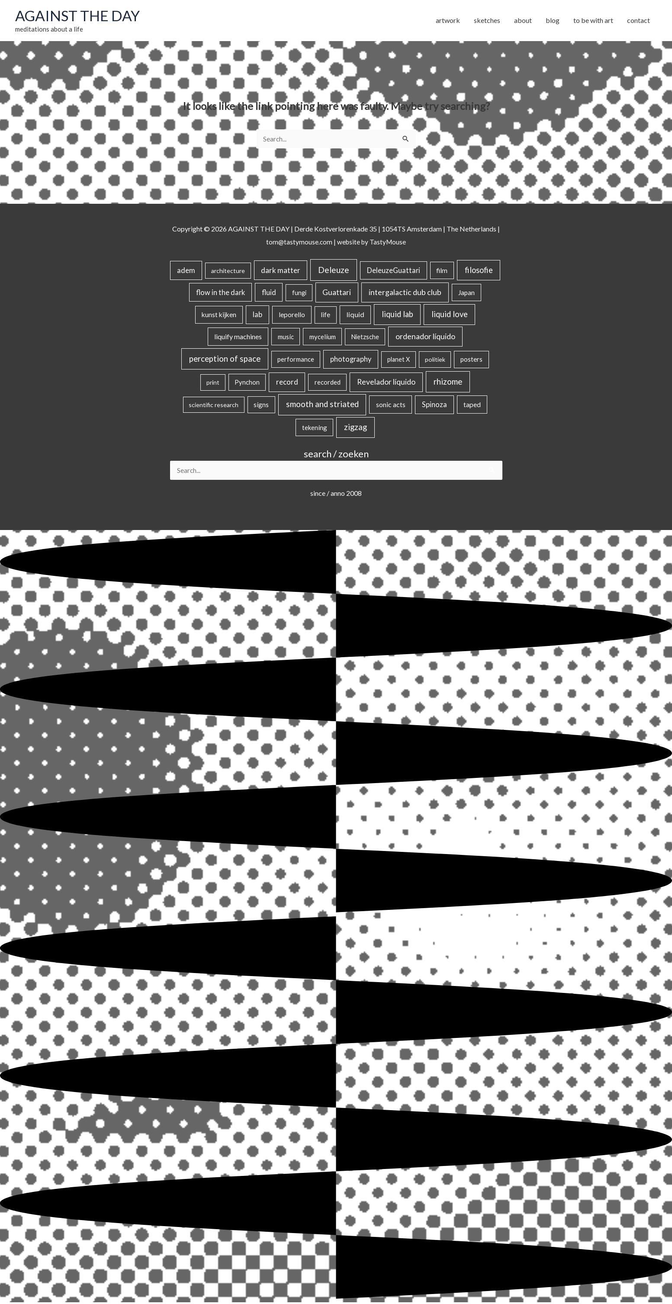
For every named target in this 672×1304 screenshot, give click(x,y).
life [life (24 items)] (325, 316)
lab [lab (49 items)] (257, 316)
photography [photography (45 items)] (350, 360)
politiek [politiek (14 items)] (435, 360)
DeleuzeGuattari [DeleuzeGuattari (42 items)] (393, 271)
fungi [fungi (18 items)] (299, 293)
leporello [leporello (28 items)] (292, 316)
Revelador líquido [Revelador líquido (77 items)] (386, 383)
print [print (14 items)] (212, 383)
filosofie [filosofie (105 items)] (479, 271)
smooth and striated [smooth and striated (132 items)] (322, 405)
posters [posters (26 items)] (471, 360)
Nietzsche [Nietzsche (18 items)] (365, 338)
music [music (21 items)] (286, 338)
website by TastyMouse (372, 242)
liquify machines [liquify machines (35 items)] (238, 338)
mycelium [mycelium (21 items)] (322, 338)
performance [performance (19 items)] (295, 360)
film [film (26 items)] (441, 272)
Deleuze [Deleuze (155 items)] (333, 271)
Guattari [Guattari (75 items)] (336, 293)
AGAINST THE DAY (80, 16)
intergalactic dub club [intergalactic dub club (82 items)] (405, 293)
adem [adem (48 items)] (186, 271)
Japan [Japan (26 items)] (466, 293)
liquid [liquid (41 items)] (355, 316)
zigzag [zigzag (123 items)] (355, 428)
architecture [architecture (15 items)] (228, 272)
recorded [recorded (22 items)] (328, 383)
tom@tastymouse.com (297, 242)
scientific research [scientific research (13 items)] (213, 406)
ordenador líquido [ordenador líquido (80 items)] (425, 337)
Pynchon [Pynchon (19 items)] (247, 383)
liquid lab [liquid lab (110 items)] (397, 315)
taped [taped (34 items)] (472, 405)
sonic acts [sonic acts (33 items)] (390, 405)
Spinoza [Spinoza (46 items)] (434, 405)
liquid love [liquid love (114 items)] (449, 315)
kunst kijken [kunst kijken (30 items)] (219, 316)
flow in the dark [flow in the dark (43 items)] (220, 293)
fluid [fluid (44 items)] (269, 293)
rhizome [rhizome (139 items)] (448, 383)
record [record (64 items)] (287, 383)
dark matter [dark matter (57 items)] (280, 271)
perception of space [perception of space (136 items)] (224, 360)
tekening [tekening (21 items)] (314, 429)
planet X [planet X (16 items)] (398, 360)
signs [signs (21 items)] (261, 406)
